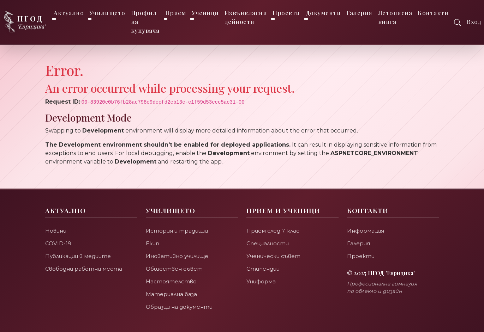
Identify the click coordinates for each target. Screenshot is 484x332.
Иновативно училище (177, 256)
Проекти (361, 256)
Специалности (267, 243)
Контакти (433, 13)
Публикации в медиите (78, 256)
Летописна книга (395, 17)
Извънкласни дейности (246, 17)
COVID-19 (58, 243)
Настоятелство (171, 281)
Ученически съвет (273, 256)
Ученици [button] (205, 13)
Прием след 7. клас (273, 230)
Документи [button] (323, 13)
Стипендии (263, 268)
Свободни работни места (83, 268)
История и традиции (177, 230)
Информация (365, 230)
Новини (55, 230)
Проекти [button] (286, 13)
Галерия (359, 13)
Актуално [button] (69, 13)
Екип (152, 243)
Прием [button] (175, 13)
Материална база (171, 294)
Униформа (261, 281)
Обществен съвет (174, 268)
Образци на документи (179, 306)
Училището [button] (107, 13)
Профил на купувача (145, 21)
